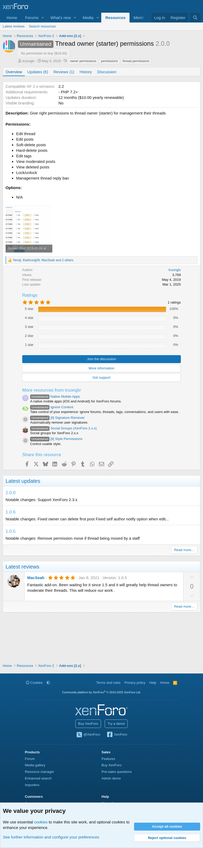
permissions (109, 61)
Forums (32, 17)
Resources (115, 17)
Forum (30, 759)
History (86, 72)
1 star (29, 345)
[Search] (195, 17)
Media (88, 17)
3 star (29, 327)
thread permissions (136, 61)
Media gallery (35, 765)
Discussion (107, 72)
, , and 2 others (43, 260)
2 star (29, 336)
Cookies (34, 683)
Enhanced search (38, 778)
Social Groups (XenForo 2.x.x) (63, 428)
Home (12, 17)
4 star (29, 318)
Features (108, 759)
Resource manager (39, 772)
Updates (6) (37, 72)
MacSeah (35, 577)
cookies (41, 822)
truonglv (28, 61)
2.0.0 (11, 492)
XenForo (116, 735)
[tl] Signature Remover (57, 418)
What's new (60, 17)
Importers (32, 785)
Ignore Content (51, 407)
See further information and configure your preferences (51, 837)
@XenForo (88, 735)
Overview (14, 72)
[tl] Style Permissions (56, 439)
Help (152, 683)
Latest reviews (14, 26)
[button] (43, 17)
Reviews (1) (63, 72)
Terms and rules (108, 683)
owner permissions (83, 61)
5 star (29, 309)
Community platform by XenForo (101, 692)
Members (141, 17)
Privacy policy (134, 683)
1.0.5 (11, 531)
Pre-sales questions (117, 772)
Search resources (42, 26)
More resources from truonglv (51, 390)
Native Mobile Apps (55, 396)
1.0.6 (11, 512)
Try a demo (116, 724)
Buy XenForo (88, 724)
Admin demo (111, 778)
